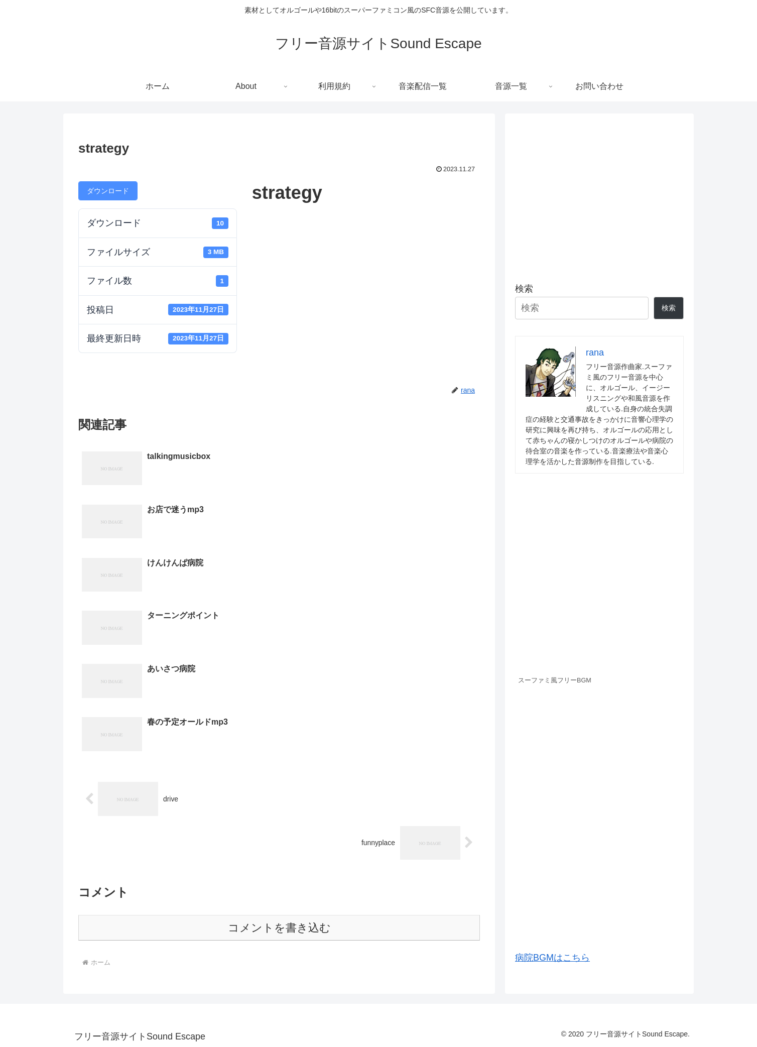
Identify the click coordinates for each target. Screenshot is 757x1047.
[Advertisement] (599, 194)
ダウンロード (108, 191)
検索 (524, 289)
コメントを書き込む (279, 768)
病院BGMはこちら (552, 958)
